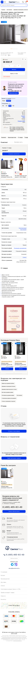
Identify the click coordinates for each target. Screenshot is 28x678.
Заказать (10, 69)
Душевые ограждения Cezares (8, 386)
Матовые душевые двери (7, 392)
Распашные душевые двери (8, 395)
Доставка (3, 582)
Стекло (24, 257)
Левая (3, 100)
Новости (3, 596)
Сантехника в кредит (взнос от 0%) (10, 589)
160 (13, 106)
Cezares (23, 116)
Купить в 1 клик (14, 73)
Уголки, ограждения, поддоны (8, 401)
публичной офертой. (17, 640)
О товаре (20, 137)
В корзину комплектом (14, 154)
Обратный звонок (13, 93)
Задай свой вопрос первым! (14, 458)
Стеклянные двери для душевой (9, 398)
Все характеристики (7, 124)
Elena (24, 117)
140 (6, 106)
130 (3, 106)
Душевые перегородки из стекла (9, 389)
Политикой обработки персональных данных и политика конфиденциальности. (13, 638)
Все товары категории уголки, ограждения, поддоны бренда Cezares (17, 130)
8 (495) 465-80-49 (14, 91)
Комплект (3, 137)
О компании (4, 572)
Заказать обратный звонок (14, 511)
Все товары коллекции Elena (16, 127)
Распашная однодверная (20, 248)
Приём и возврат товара (7, 592)
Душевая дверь (21, 121)
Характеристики (12, 137)
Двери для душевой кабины (8, 383)
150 (10, 106)
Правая (8, 100)
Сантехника (19, 395)
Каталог (3, 575)
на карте (17, 605)
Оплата (3, 586)
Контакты (3, 599)
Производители (5, 579)
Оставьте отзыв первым (14, 431)
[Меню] (2, 2)
